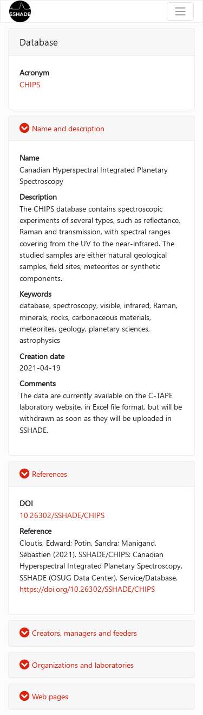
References (43, 474)
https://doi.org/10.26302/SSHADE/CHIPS (87, 589)
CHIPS (29, 84)
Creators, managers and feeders (78, 633)
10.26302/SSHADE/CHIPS (61, 515)
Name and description (61, 128)
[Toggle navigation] (180, 11)
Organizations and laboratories (76, 665)
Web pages (43, 696)
